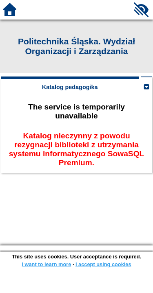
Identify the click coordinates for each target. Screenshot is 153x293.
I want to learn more (46, 264)
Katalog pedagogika (70, 87)
